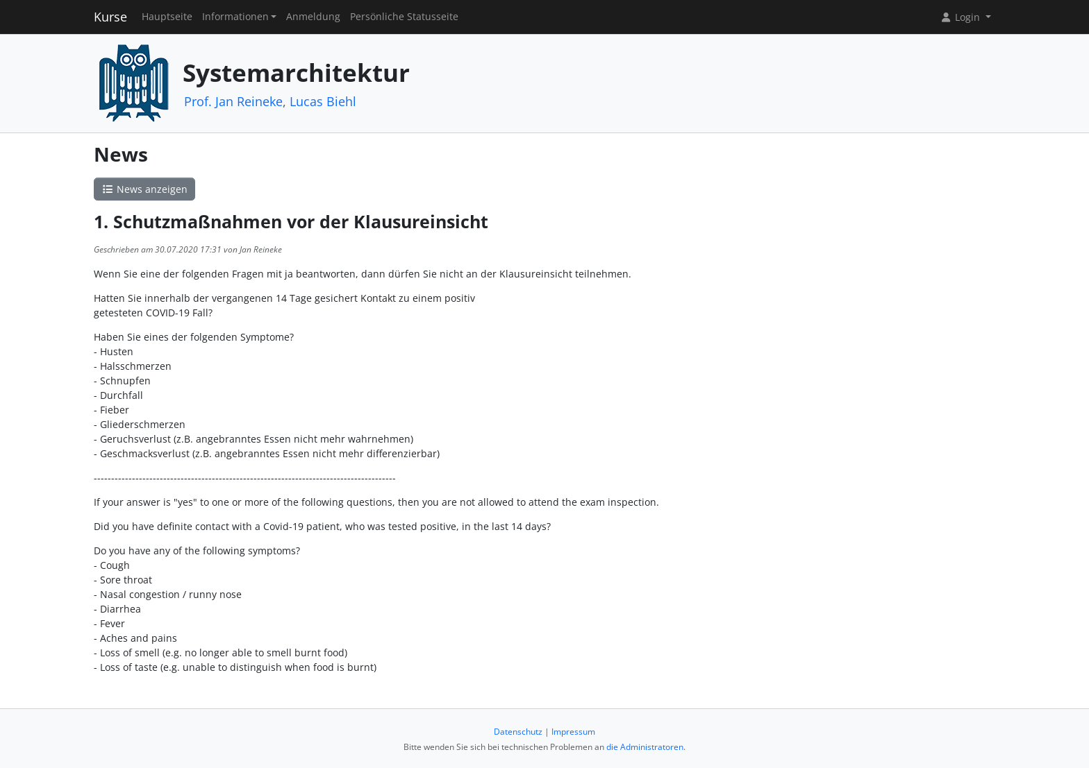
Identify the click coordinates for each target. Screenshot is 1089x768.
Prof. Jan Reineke (233, 101)
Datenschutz (518, 731)
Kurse (110, 16)
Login (961, 17)
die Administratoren (644, 747)
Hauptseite (167, 16)
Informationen (235, 16)
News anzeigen (144, 189)
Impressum (573, 731)
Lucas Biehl (323, 101)
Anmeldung (313, 16)
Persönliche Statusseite (404, 16)
